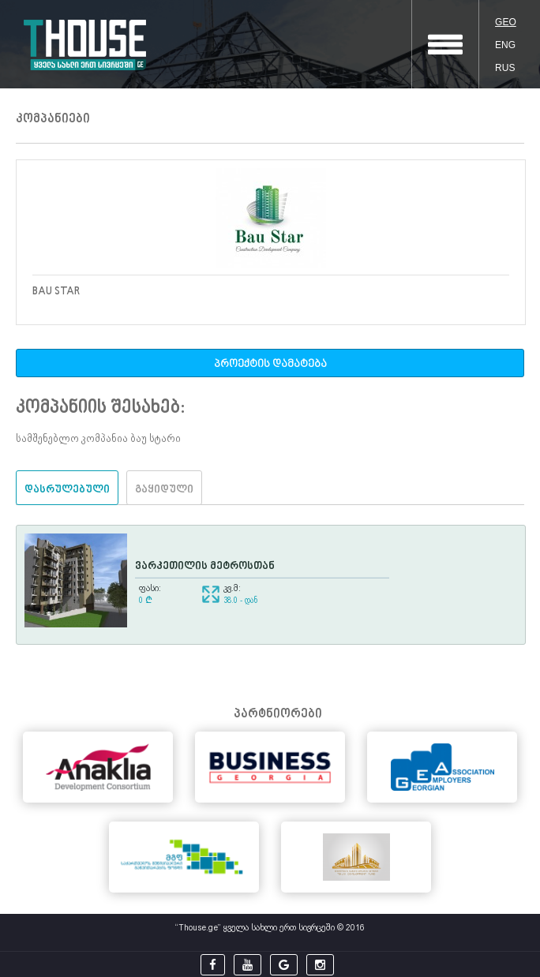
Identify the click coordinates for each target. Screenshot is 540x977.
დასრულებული (67, 489)
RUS (505, 67)
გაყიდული (164, 489)
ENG (505, 45)
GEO (505, 22)
